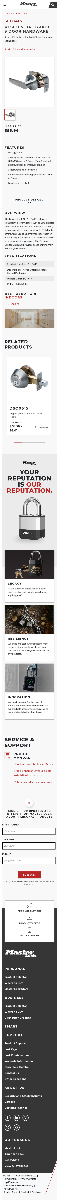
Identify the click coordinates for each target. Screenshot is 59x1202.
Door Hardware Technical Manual (34, 764)
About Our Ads (11, 1188)
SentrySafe (12, 1160)
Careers (10, 1101)
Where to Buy (14, 983)
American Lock (14, 1154)
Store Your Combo (17, 1067)
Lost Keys (11, 1049)
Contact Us (12, 1073)
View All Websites (16, 1165)
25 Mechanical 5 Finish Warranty (33, 782)
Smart (11, 1026)
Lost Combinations (17, 1055)
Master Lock (13, 1148)
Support (14, 1035)
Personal (15, 969)
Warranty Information (19, 1061)
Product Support (15, 1043)
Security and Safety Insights (23, 1096)
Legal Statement (11, 1182)
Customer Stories (16, 1107)
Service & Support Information (20, 48)
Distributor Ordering (18, 1017)
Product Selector (16, 977)
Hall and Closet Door (17, 13)
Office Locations (15, 1079)
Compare (43, 426)
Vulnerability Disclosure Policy (18, 1185)
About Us (14, 1087)
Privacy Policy (10, 1179)
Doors (15, 303)
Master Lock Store (16, 989)
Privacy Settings (28, 1179)
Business (14, 997)
